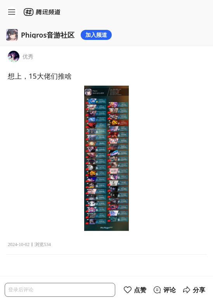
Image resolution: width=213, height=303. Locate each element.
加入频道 (96, 34)
